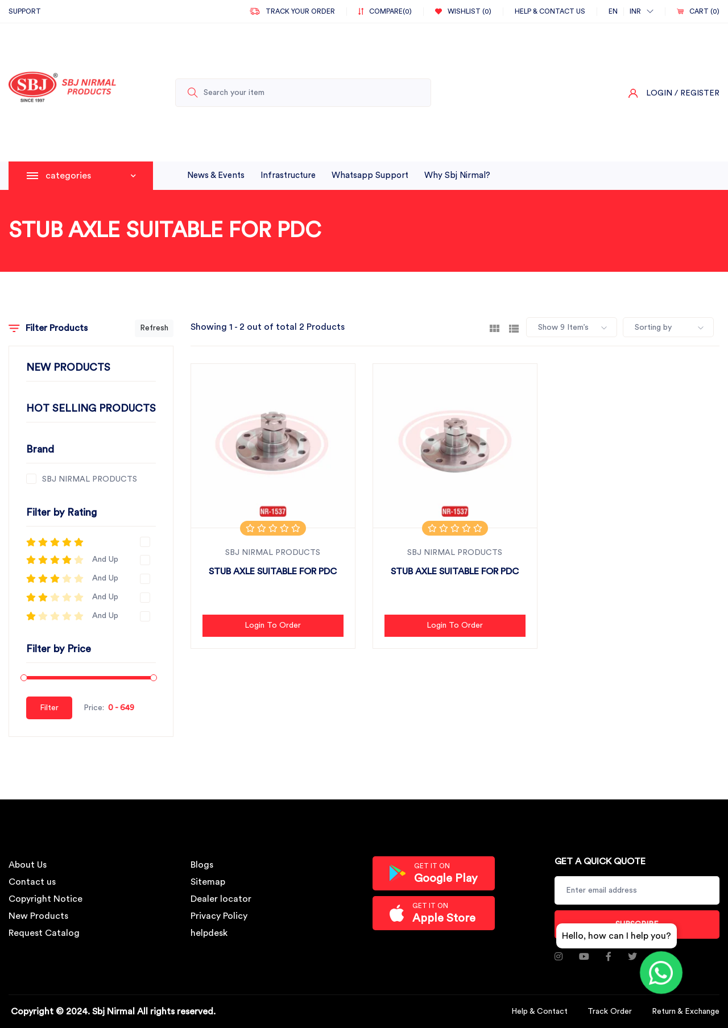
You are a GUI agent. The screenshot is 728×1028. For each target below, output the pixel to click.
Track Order (610, 1011)
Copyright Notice (45, 898)
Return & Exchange (685, 1011)
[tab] (494, 327)
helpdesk (209, 933)
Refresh (154, 328)
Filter (49, 708)
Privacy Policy (219, 916)
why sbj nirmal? (457, 175)
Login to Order (273, 625)
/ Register (697, 93)
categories (91, 175)
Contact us (32, 881)
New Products (38, 916)
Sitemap (208, 881)
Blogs (202, 864)
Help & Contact (539, 1011)
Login (659, 93)
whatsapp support (370, 175)
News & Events (216, 175)
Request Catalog (44, 933)
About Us (28, 864)
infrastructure (288, 175)
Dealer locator (221, 898)
